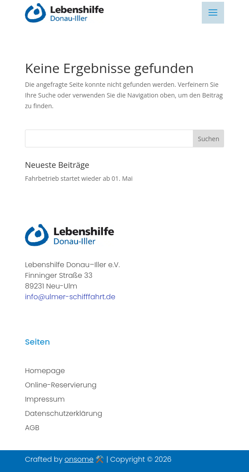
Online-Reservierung (61, 385)
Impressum (45, 399)
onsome (79, 459)
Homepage (45, 371)
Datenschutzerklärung (63, 413)
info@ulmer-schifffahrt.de (70, 297)
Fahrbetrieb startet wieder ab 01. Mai (79, 178)
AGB (32, 428)
